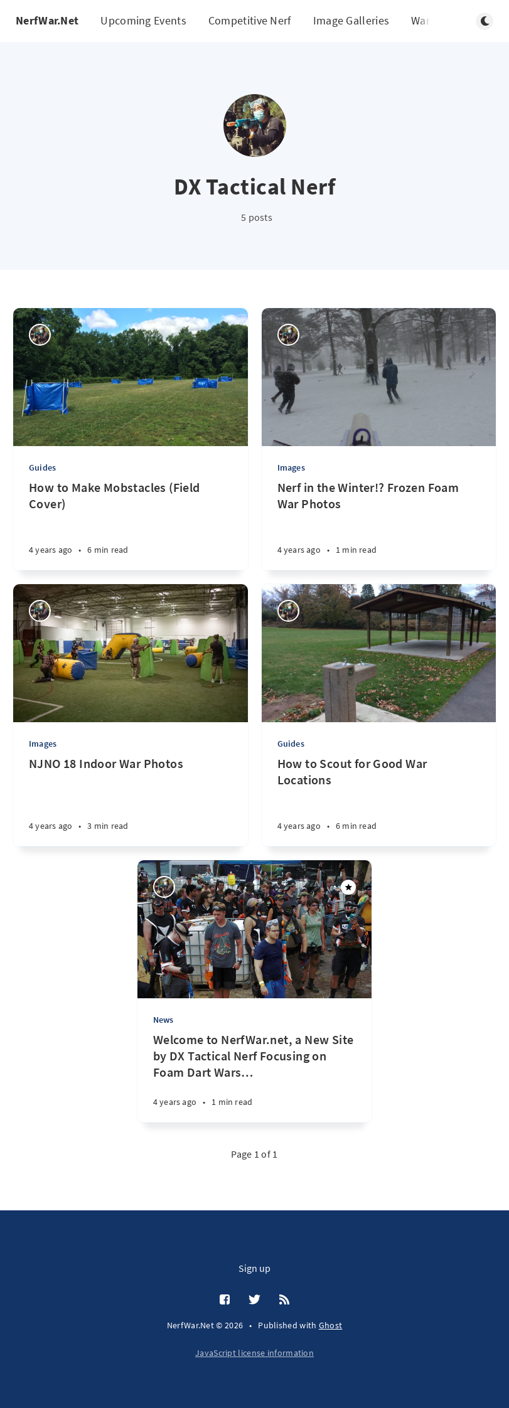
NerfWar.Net (47, 20)
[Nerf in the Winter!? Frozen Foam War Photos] (379, 524)
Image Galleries (351, 20)
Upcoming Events (143, 20)
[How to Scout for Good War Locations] (379, 800)
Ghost (331, 1325)
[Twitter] (254, 1300)
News (163, 1019)
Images (291, 467)
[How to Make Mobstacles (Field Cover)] (130, 524)
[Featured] (348, 887)
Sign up (254, 1268)
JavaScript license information (254, 1352)
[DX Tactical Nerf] (40, 335)
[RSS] (284, 1300)
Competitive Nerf (249, 20)
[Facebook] (225, 1300)
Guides (42, 467)
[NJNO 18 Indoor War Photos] (130, 800)
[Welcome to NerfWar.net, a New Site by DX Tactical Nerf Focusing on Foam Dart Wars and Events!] (254, 1077)
